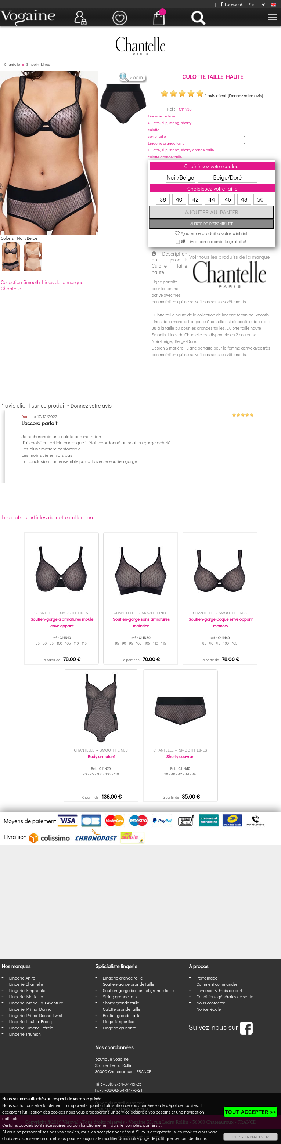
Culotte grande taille (121, 1009)
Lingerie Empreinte (27, 990)
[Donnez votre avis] (245, 95)
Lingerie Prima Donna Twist (35, 1015)
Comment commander (217, 984)
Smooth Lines (38, 64)
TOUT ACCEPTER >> (250, 1111)
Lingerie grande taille (166, 143)
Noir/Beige (180, 177)
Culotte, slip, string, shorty (169, 122)
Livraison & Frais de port (219, 990)
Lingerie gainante (119, 1028)
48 (244, 199)
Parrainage (207, 978)
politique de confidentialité (181, 1138)
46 (227, 199)
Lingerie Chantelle (26, 984)
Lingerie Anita (22, 978)
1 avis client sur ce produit (33, 405)
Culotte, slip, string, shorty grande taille (181, 149)
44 (211, 199)
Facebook (231, 4)
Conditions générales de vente (225, 996)
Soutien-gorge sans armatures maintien (141, 622)
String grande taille (121, 996)
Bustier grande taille (122, 1015)
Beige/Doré (227, 177)
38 (163, 199)
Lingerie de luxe (161, 116)
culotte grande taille (165, 156)
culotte (153, 129)
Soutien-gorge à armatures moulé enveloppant (61, 622)
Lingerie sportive (118, 1021)
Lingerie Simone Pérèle (31, 1028)
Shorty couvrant (181, 756)
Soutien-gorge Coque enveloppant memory (220, 622)
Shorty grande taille (121, 1003)
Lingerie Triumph (25, 1034)
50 (260, 199)
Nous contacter (211, 1003)
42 (195, 199)
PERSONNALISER (250, 1137)
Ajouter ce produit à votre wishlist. (212, 233)
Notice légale (209, 1009)
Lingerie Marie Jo (26, 996)
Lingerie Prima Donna (30, 1009)
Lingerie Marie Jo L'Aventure (36, 1003)
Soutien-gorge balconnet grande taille (138, 990)
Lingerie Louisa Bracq (30, 1021)
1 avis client (215, 95)
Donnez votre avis (91, 405)
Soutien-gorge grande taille (128, 984)
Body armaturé (101, 756)
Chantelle (12, 64)
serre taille (157, 136)
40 (179, 199)
